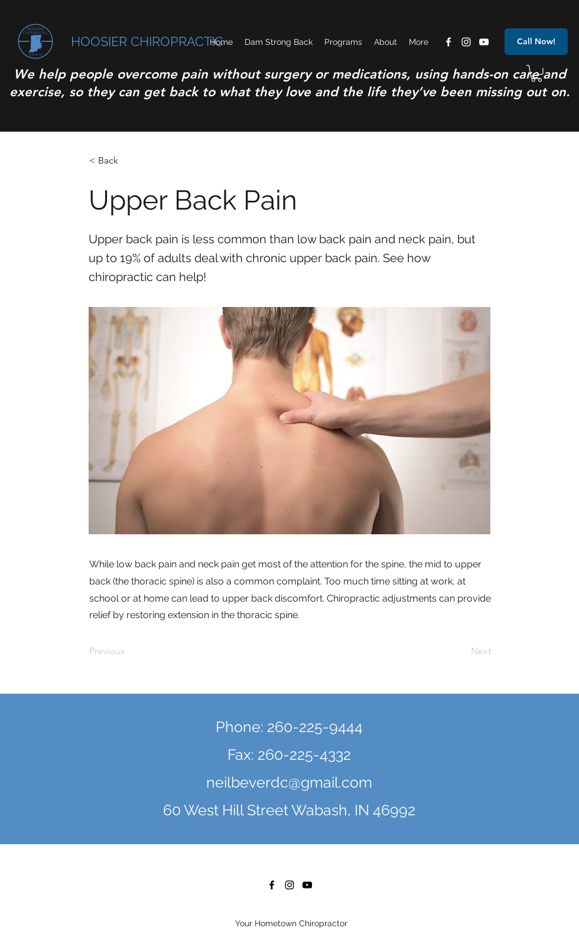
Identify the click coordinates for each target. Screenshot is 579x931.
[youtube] (484, 42)
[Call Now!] (536, 41)
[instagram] (466, 42)
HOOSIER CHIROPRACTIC (147, 41)
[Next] (461, 651)
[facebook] (448, 42)
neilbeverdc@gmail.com (289, 782)
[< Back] (128, 161)
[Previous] (128, 651)
